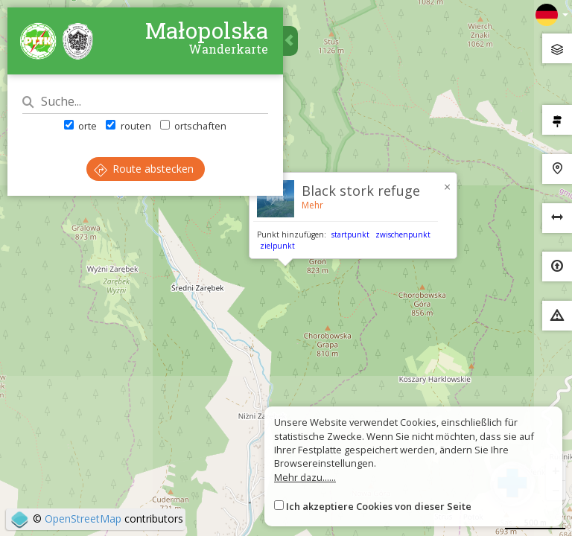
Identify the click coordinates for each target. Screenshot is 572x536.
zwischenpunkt (402, 234)
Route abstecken (144, 169)
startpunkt (350, 234)
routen (128, 126)
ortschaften (193, 126)
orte (80, 126)
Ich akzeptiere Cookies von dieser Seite (378, 506)
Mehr (312, 205)
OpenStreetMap (83, 518)
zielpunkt (277, 245)
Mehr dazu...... (305, 477)
